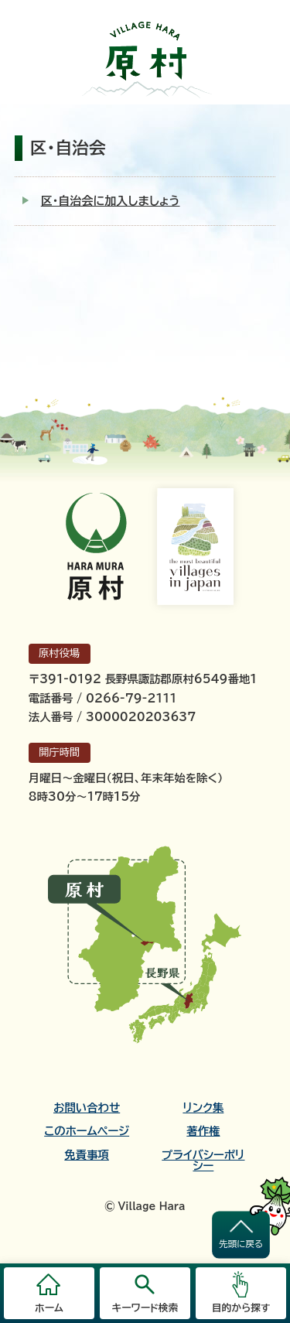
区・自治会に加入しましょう (110, 201)
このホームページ (86, 1131)
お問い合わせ (86, 1107)
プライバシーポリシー (203, 1160)
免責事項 (86, 1155)
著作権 (203, 1131)
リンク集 (203, 1107)
